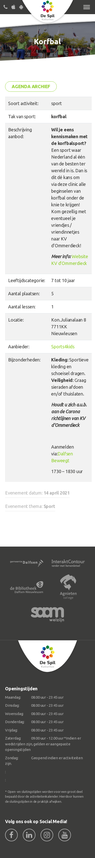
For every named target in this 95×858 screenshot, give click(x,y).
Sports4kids (62, 346)
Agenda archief (31, 86)
